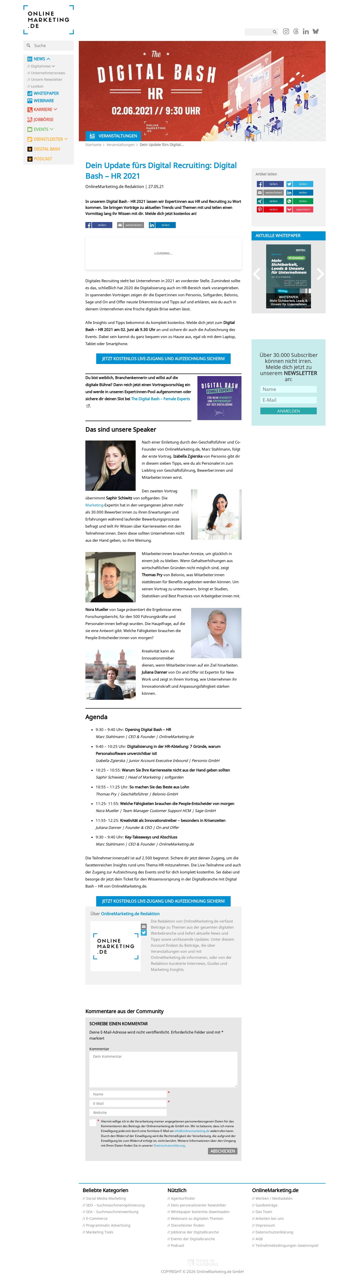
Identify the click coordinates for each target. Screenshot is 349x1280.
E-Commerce (97, 1219)
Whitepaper (46, 93)
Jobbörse (43, 119)
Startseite (93, 144)
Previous (259, 274)
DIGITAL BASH (47, 149)
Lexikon (37, 86)
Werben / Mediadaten (274, 1198)
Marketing (94, 504)
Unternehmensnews (48, 73)
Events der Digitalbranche (193, 1239)
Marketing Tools (99, 1232)
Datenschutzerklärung (169, 1145)
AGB (259, 1239)
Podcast (177, 1246)
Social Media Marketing (106, 1198)
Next (318, 274)
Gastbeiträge (266, 1205)
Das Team (264, 1212)
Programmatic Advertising (108, 1225)
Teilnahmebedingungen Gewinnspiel (287, 1246)
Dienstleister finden (187, 1225)
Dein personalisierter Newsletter (198, 1205)
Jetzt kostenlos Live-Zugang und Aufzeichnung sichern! (163, 358)
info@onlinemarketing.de (192, 1131)
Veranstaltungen (121, 144)
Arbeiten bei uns (270, 1219)
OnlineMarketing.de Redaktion (130, 914)
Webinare (44, 100)
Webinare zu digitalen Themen (197, 1219)
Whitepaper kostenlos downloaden (200, 1212)
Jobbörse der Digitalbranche (195, 1232)
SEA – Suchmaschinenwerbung (112, 1212)
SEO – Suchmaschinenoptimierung (115, 1205)
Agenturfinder (183, 1198)
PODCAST (43, 159)
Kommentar (99, 1049)
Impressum (265, 1225)
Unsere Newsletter (46, 80)
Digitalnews (41, 66)
